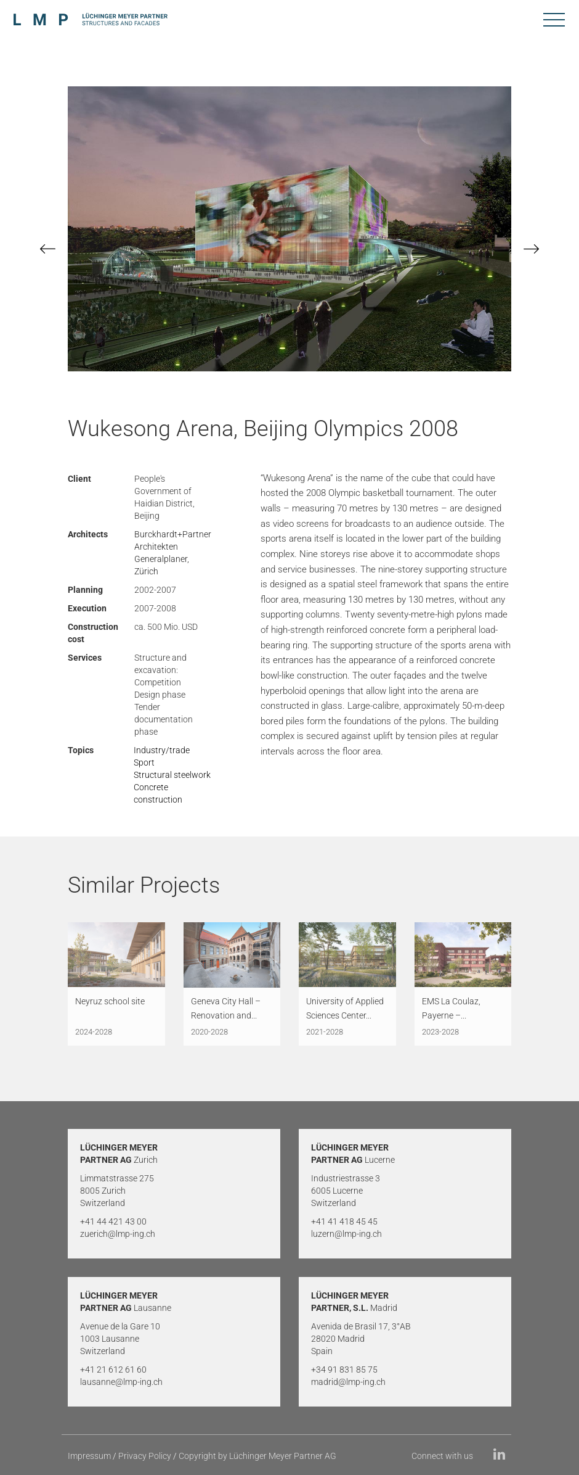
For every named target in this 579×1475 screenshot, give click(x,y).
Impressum (89, 1456)
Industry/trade (162, 750)
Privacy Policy (144, 1456)
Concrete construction (158, 793)
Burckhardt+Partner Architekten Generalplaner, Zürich (172, 552)
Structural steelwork (172, 775)
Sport (144, 762)
